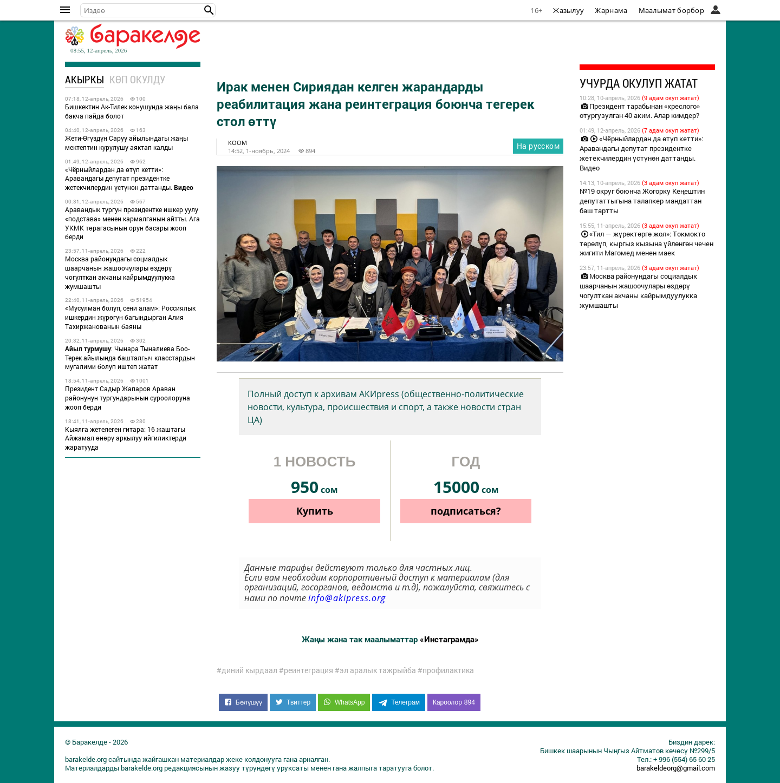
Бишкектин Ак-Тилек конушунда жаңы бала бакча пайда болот (132, 111)
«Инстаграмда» (449, 639)
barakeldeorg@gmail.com (675, 768)
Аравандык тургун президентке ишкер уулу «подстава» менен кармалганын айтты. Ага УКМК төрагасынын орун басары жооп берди (132, 223)
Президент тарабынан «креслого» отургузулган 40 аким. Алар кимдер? (640, 111)
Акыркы (84, 79)
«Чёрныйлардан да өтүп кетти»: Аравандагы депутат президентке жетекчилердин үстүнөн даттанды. (129, 178)
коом (237, 143)
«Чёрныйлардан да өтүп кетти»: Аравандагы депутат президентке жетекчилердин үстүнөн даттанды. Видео (641, 153)
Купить (314, 510)
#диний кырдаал (247, 670)
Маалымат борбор (672, 10)
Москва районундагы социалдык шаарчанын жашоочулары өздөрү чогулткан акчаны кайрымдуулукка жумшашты (120, 272)
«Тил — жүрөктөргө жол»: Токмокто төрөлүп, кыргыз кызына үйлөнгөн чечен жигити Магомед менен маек (646, 243)
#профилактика (446, 670)
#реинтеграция (306, 670)
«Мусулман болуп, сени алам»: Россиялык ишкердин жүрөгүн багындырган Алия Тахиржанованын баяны (130, 317)
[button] (209, 10)
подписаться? (466, 510)
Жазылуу (568, 10)
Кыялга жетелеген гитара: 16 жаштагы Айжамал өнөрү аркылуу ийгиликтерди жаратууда (125, 438)
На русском (538, 146)
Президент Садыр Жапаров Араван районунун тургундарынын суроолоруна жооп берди (127, 397)
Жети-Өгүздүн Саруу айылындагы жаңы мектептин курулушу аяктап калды (126, 143)
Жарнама (611, 10)
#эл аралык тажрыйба (375, 670)
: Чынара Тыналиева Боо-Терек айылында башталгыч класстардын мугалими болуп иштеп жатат (130, 357)
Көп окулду (137, 79)
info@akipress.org (347, 598)
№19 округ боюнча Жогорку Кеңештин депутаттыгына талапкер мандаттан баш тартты (642, 201)
